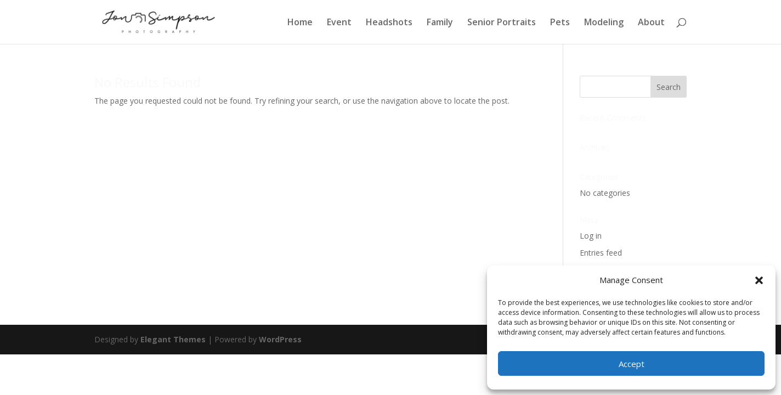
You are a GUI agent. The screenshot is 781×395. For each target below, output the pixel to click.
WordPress (280, 339)
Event (339, 23)
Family (440, 23)
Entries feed (601, 252)
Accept (631, 363)
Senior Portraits (501, 23)
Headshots (389, 23)
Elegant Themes (173, 339)
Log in (591, 235)
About (651, 23)
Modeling (604, 23)
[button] (759, 280)
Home (300, 23)
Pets (560, 23)
